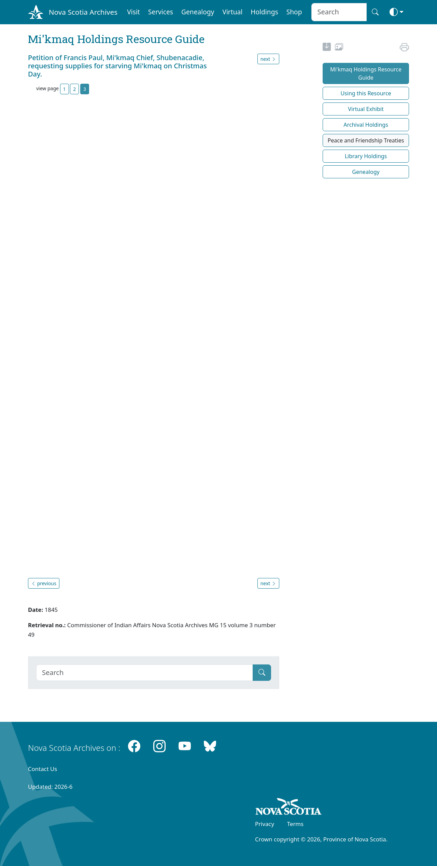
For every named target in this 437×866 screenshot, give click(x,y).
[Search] (144, 672)
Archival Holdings (365, 124)
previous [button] (43, 583)
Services (160, 11)
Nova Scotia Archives (83, 12)
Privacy (264, 824)
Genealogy (197, 11)
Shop (294, 11)
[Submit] (262, 672)
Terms (295, 824)
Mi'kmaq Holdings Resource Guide (365, 73)
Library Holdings (366, 156)
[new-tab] (327, 48)
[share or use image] (339, 48)
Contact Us (42, 769)
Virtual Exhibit (365, 109)
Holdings (264, 11)
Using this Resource (365, 93)
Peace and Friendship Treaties (366, 140)
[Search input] (338, 12)
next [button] (268, 59)
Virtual (232, 11)
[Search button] (375, 12)
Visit (133, 11)
